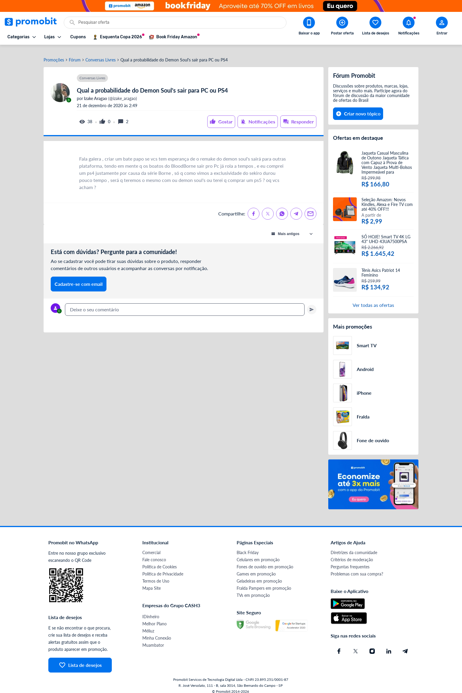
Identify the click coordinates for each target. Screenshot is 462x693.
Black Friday (248, 546)
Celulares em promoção (258, 553)
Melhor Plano (154, 618)
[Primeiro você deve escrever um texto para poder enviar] (311, 304)
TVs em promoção (253, 589)
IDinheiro (150, 610)
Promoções (54, 54)
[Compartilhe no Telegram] (296, 208)
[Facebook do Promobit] (339, 645)
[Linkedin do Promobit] (388, 645)
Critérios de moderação (352, 553)
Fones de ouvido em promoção (265, 561)
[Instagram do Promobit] (372, 645)
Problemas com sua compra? (357, 568)
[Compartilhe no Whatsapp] (282, 208)
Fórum (75, 54)
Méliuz (148, 625)
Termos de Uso (155, 575)
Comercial (151, 546)
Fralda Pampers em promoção (264, 582)
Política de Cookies (159, 561)
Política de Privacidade (162, 568)
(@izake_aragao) (110, 93)
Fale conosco (154, 553)
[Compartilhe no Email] (310, 208)
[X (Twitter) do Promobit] (355, 645)
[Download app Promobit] (309, 27)
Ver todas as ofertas (373, 299)
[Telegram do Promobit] (405, 645)
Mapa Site (151, 582)
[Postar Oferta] (342, 27)
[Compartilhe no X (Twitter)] (268, 208)
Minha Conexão (156, 632)
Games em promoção (256, 568)
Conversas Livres (100, 54)
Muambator (153, 639)
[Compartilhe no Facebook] (253, 208)
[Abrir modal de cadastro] (441, 27)
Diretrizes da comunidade (354, 546)
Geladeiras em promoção (259, 575)
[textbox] (184, 303)
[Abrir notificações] (408, 27)
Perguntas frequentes (350, 561)
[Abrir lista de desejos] (375, 27)
